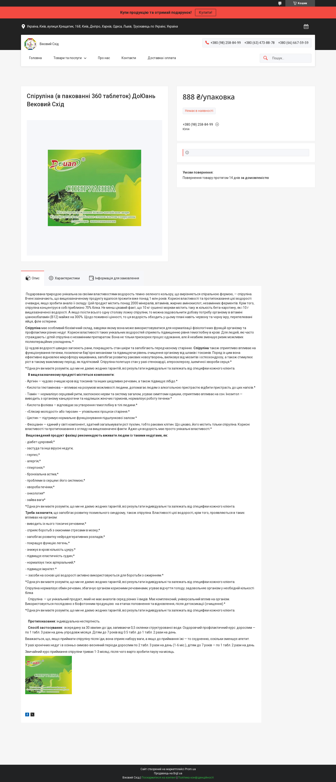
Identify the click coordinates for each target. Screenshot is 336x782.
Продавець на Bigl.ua (168, 773)
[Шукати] (265, 58)
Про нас (104, 58)
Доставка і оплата (162, 58)
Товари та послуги (67, 58)
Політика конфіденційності (196, 777)
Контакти (129, 58)
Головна (35, 58)
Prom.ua (190, 769)
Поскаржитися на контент (159, 777)
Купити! (205, 12)
